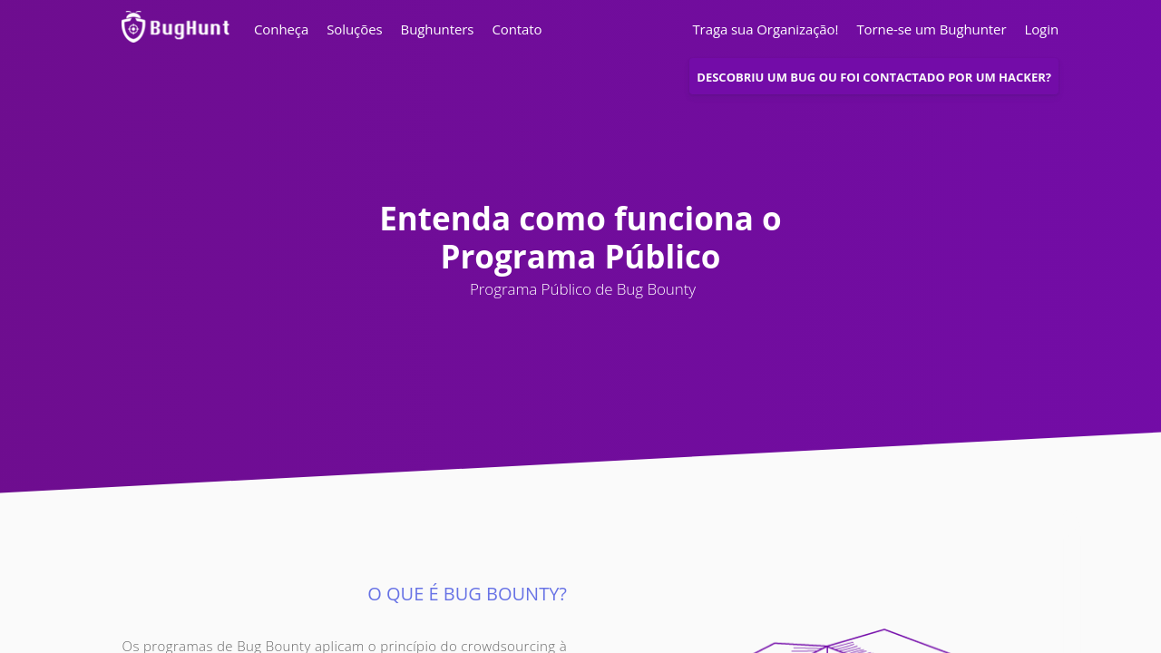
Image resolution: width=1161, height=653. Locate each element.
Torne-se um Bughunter (931, 29)
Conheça (281, 29)
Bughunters (437, 29)
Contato (516, 29)
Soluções (354, 29)
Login (1037, 29)
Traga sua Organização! (765, 29)
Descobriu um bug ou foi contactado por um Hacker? (874, 77)
